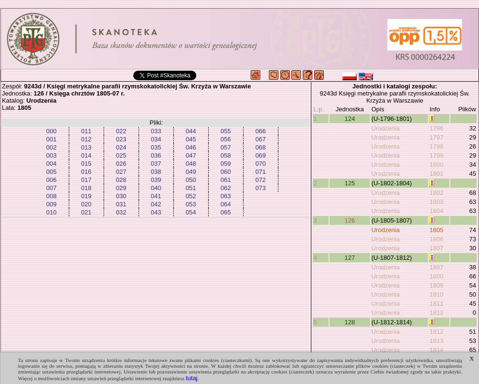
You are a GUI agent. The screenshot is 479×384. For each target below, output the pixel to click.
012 (86, 139)
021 (86, 212)
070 (260, 163)
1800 (436, 164)
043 (156, 212)
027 (121, 171)
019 (86, 196)
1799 (436, 155)
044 (191, 131)
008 (51, 196)
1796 (436, 128)
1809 (436, 285)
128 (349, 322)
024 (121, 147)
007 (51, 188)
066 (260, 131)
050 (191, 179)
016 (86, 171)
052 (191, 196)
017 (86, 179)
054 (191, 212)
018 (86, 188)
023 (121, 139)
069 (260, 155)
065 (226, 212)
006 (51, 179)
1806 (436, 239)
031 (121, 204)
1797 (436, 137)
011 (86, 131)
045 (191, 139)
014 (86, 155)
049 (191, 171)
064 (226, 204)
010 (51, 212)
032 (121, 212)
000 (51, 131)
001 (51, 139)
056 (226, 139)
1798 (436, 146)
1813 (436, 340)
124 (349, 118)
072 (260, 179)
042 (156, 204)
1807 (436, 248)
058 (226, 155)
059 (226, 163)
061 (226, 179)
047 (191, 155)
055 (226, 131)
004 (51, 163)
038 (156, 171)
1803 (436, 201)
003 (51, 155)
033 (156, 131)
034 (156, 139)
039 (156, 179)
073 (260, 188)
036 (156, 155)
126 (349, 220)
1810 (436, 294)
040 (156, 188)
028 (121, 179)
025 (121, 155)
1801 (436, 173)
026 (121, 163)
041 (156, 196)
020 (86, 204)
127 (349, 257)
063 (226, 196)
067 (260, 139)
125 (349, 183)
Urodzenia (386, 128)
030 (121, 196)
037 (156, 163)
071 (260, 171)
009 (51, 204)
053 (191, 204)
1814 (436, 349)
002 (51, 147)
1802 (436, 192)
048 (191, 163)
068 (260, 147)
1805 (436, 230)
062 (226, 188)
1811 (436, 303)
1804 (436, 210)
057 (226, 147)
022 (121, 131)
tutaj (192, 378)
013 (86, 147)
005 (51, 171)
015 (86, 163)
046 (191, 147)
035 (156, 147)
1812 (436, 312)
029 (121, 188)
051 (191, 188)
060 (226, 171)
